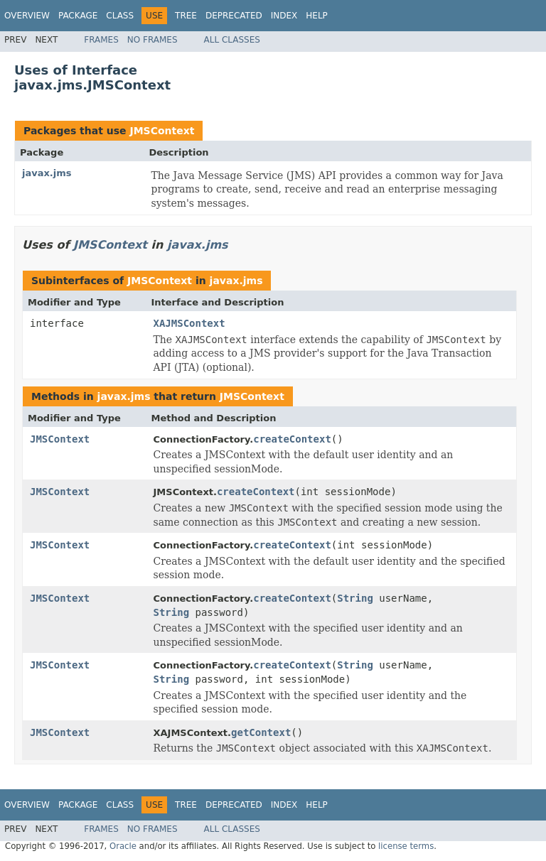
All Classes (232, 40)
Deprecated (233, 16)
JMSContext (161, 130)
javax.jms (47, 173)
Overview (27, 16)
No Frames (152, 40)
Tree (186, 16)
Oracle (122, 846)
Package (77, 16)
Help (317, 16)
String (355, 598)
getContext (261, 732)
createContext (292, 439)
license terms (406, 846)
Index (284, 16)
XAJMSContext (189, 323)
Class (120, 16)
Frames (101, 40)
